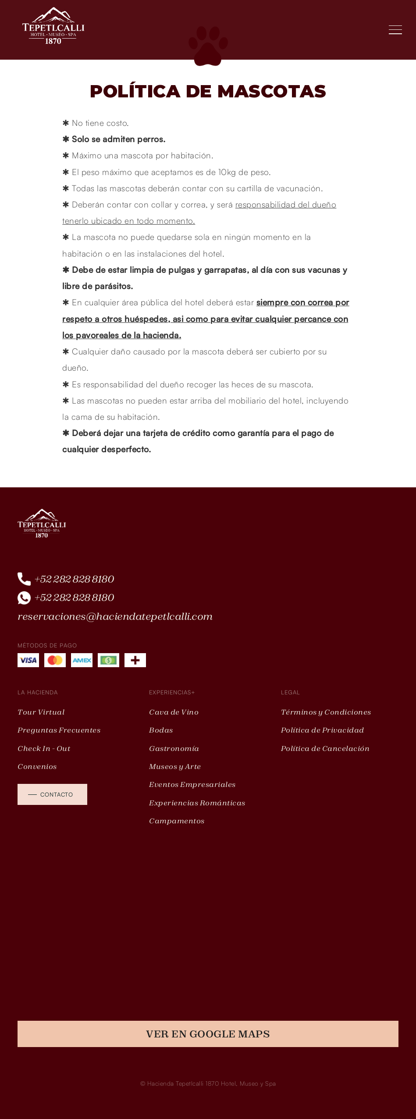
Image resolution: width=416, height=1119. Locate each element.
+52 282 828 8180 (74, 579)
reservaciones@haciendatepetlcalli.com (115, 616)
